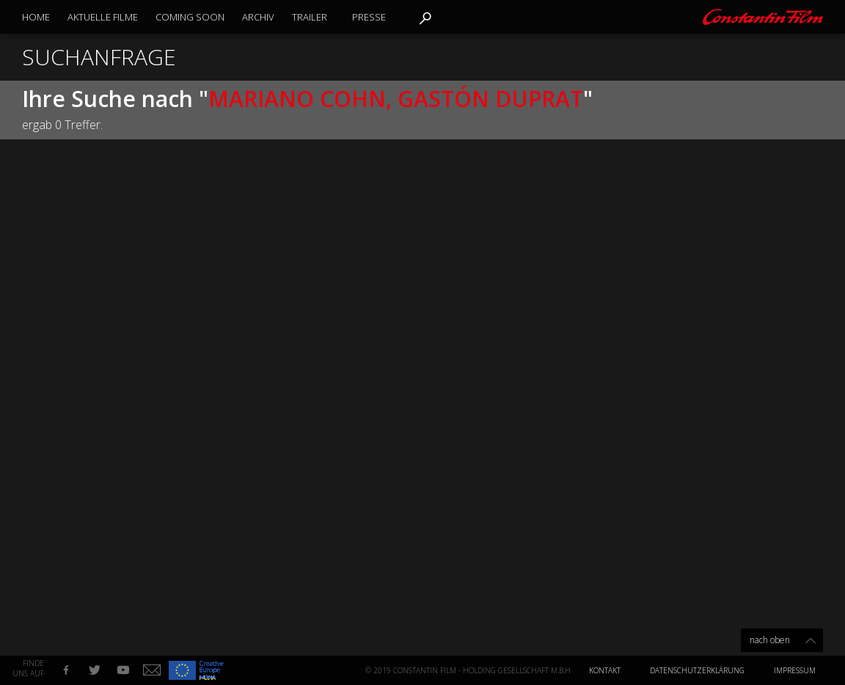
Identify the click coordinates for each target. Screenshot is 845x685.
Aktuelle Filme (102, 16)
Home (36, 16)
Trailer (309, 16)
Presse (369, 16)
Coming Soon (190, 16)
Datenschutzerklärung (697, 670)
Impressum (795, 670)
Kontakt (605, 670)
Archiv (258, 16)
